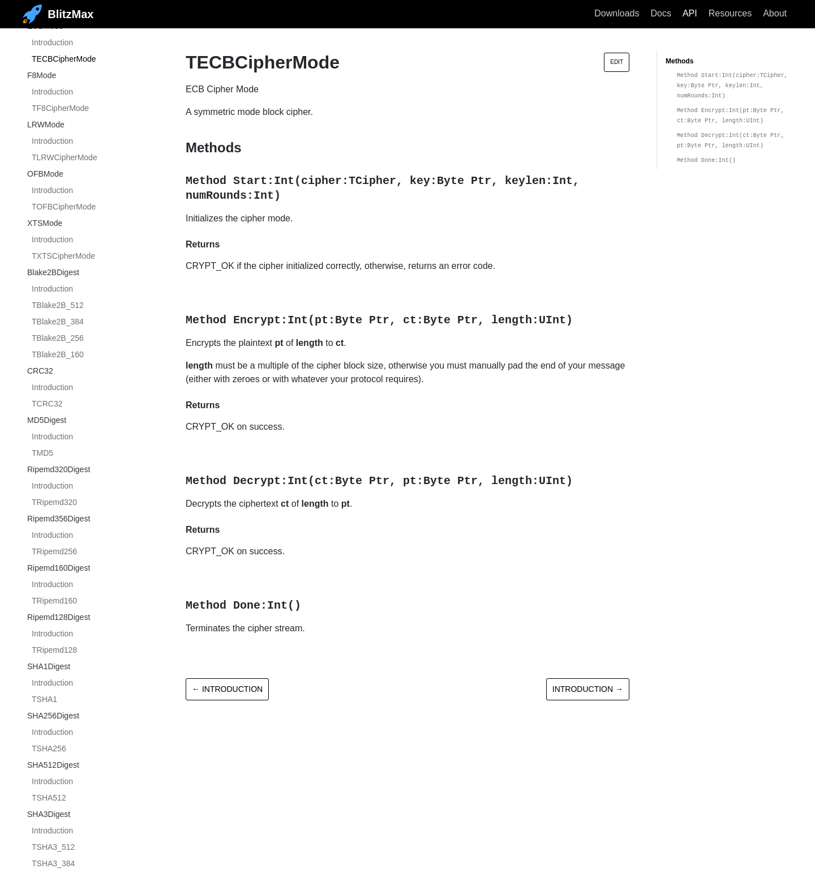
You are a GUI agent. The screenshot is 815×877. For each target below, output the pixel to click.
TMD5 (42, 452)
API (690, 13)
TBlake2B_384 (58, 321)
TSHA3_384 (53, 863)
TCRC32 (47, 403)
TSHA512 (49, 797)
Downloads (616, 13)
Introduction (52, 42)
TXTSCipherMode (63, 255)
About (775, 13)
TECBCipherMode (64, 58)
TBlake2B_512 (58, 305)
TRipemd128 (54, 649)
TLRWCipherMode (64, 157)
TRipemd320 (54, 502)
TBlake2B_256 (58, 338)
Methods (679, 61)
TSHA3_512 (53, 847)
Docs (660, 13)
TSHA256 (49, 748)
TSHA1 (44, 699)
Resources (730, 13)
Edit (616, 62)
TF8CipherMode (60, 108)
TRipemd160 (54, 600)
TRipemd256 (54, 551)
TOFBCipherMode (64, 206)
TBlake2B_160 (58, 354)
